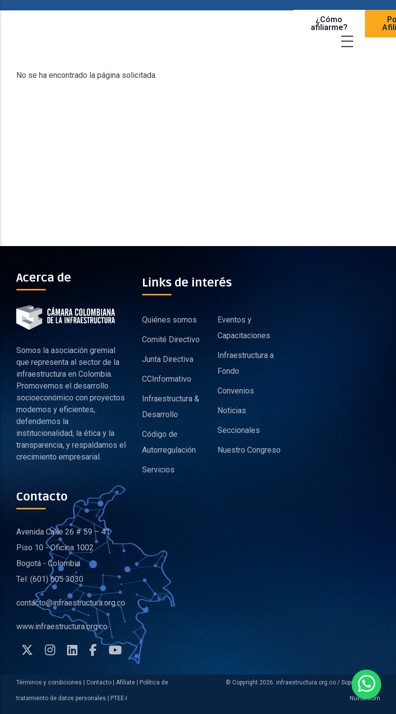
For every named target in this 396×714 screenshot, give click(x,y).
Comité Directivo (171, 339)
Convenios (235, 390)
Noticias (231, 410)
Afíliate (124, 682)
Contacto (98, 682)
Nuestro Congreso (249, 450)
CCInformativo (166, 379)
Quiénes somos (169, 319)
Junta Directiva (167, 359)
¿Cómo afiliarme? (329, 23)
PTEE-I (118, 698)
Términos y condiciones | (50, 682)
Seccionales (238, 430)
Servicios (158, 469)
